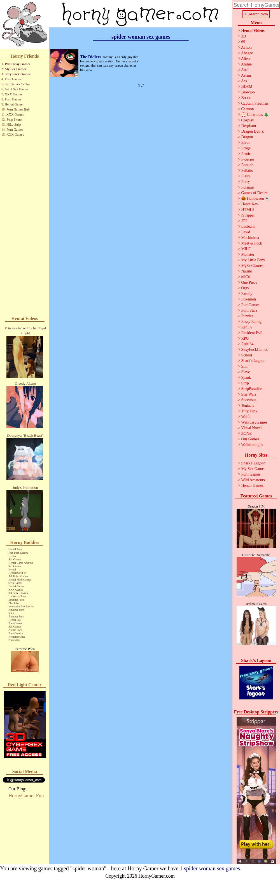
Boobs (246, 98)
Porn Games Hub (18, 109)
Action (246, 47)
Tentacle (247, 405)
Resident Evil (251, 333)
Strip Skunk (14, 119)
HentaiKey (249, 204)
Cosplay (247, 120)
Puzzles (247, 316)
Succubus (248, 400)
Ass (244, 81)
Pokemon (248, 299)
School (246, 355)
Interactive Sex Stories (21, 606)
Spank (246, 377)
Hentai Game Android (20, 562)
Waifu (246, 417)
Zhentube (13, 603)
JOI (244, 221)
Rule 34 (247, 344)
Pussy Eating (251, 322)
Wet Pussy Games (17, 64)
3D (243, 36)
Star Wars (248, 394)
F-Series (247, 159)
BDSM (246, 86)
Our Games (250, 439)
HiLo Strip (13, 124)
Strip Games (15, 582)
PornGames (250, 305)
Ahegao (247, 53)
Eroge (245, 148)
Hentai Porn (15, 549)
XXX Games (13, 94)
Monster (247, 254)
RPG (245, 338)
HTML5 (247, 210)
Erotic (246, 154)
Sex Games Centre (17, 84)
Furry (245, 182)
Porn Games (13, 79)
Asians (246, 75)
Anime (246, 64)
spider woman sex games (212, 868)
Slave (245, 372)
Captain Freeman (254, 103)
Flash (245, 176)
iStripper (248, 215)
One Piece (249, 282)
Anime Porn (15, 629)
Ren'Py (246, 327)
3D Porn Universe (18, 593)
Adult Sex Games (16, 89)
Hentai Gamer (14, 104)
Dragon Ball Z (252, 131)
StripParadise (251, 389)
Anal (245, 70)
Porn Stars (14, 640)
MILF (245, 249)
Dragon (247, 137)
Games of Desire (254, 193)
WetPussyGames (254, 422)
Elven (245, 142)
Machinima (250, 238)
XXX (11, 613)
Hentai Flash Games (19, 579)
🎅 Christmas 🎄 (255, 114)
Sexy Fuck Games (17, 74)
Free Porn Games (18, 552)
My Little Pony (253, 260)
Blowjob (248, 92)
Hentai (12, 556)
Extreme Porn (16, 599)
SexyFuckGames (254, 349)
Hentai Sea (14, 619)
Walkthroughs (252, 445)
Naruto (246, 271)
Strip (245, 383)
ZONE (246, 433)
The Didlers (91, 57)
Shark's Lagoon (253, 361)
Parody (246, 294)
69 (243, 42)
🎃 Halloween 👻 (255, 198)
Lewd (245, 232)
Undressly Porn (17, 596)
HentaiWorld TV (17, 572)
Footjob (247, 165)
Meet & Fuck (251, 243)
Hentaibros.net (16, 636)
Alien (245, 59)
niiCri (245, 277)
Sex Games (14, 559)
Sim (244, 366)
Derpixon (248, 126)
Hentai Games (16, 586)
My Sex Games (15, 69)
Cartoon (247, 109)
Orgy (245, 288)
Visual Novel (251, 428)
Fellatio (247, 170)
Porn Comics (15, 633)
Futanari (247, 187)
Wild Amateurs (253, 480)
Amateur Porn (16, 609)
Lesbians (248, 226)
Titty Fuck (249, 411)
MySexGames (252, 266)
